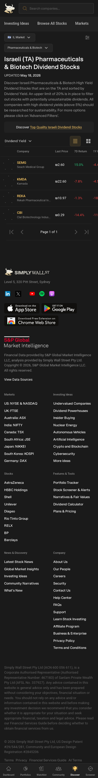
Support (59, 612)
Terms (9, 760)
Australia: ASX (15, 418)
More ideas (61, 461)
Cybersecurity (64, 453)
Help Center (62, 597)
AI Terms (75, 760)
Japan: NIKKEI (15, 446)
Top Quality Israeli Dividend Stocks (56, 127)
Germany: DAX (15, 461)
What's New (13, 590)
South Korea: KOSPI (19, 453)
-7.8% (78, 181)
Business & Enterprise (70, 633)
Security (59, 583)
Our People (61, 569)
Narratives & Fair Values (71, 497)
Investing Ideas (16, 23)
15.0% (78, 165)
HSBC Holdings (15, 490)
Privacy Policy (64, 640)
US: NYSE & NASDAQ (20, 403)
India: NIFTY (13, 425)
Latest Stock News (18, 562)
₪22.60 (60, 181)
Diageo (9, 511)
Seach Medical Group (30, 167)
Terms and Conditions (69, 648)
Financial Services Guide (47, 760)
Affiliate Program (66, 626)
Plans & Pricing (64, 511)
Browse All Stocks (52, 23)
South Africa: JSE (17, 439)
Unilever (10, 504)
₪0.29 (59, 215)
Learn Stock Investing (69, 619)
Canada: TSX (14, 432)
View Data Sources (18, 379)
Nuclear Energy (65, 425)
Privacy (21, 760)
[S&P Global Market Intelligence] (26, 342)
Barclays (11, 540)
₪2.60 (59, 165)
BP (6, 533)
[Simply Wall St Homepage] (9, 8)
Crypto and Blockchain (70, 446)
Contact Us (61, 590)
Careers (59, 576)
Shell (7, 497)
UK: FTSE (11, 410)
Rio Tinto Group (16, 518)
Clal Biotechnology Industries (34, 217)
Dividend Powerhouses (70, 410)
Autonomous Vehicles (69, 432)
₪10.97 (60, 198)
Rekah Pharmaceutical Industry (34, 200)
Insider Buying (64, 418)
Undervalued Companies (72, 403)
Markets (82, 23)
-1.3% (78, 198)
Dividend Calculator (68, 504)
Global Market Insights (21, 569)
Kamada (22, 183)
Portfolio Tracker (66, 483)
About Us (60, 562)
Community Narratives (21, 583)
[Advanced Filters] (87, 37)
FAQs (57, 605)
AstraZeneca (14, 483)
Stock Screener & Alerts (71, 490)
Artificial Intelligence (68, 439)
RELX (8, 526)
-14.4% (79, 215)
